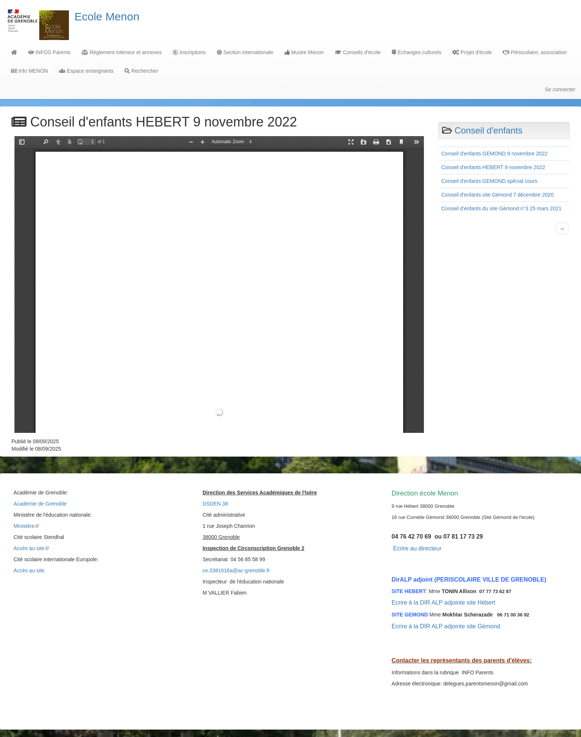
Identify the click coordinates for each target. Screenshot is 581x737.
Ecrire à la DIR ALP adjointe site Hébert (443, 602)
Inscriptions (189, 52)
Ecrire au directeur (417, 548)
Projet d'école (472, 52)
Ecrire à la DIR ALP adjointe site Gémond (446, 626)
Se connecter (560, 89)
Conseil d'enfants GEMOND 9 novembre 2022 (494, 154)
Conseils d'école (358, 52)
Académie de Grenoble (40, 504)
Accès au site (31, 548)
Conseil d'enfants (488, 130)
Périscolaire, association (535, 52)
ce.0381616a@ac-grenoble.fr (236, 570)
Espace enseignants (86, 71)
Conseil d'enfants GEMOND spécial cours (489, 181)
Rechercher (141, 71)
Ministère (26, 526)
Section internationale (245, 52)
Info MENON (29, 71)
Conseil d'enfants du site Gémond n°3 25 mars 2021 (501, 208)
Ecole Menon (106, 16)
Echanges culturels (416, 52)
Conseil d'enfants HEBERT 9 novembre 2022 (493, 167)
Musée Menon (304, 52)
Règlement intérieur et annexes (122, 52)
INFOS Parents (49, 52)
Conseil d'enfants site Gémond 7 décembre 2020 (497, 195)
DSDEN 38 (215, 504)
